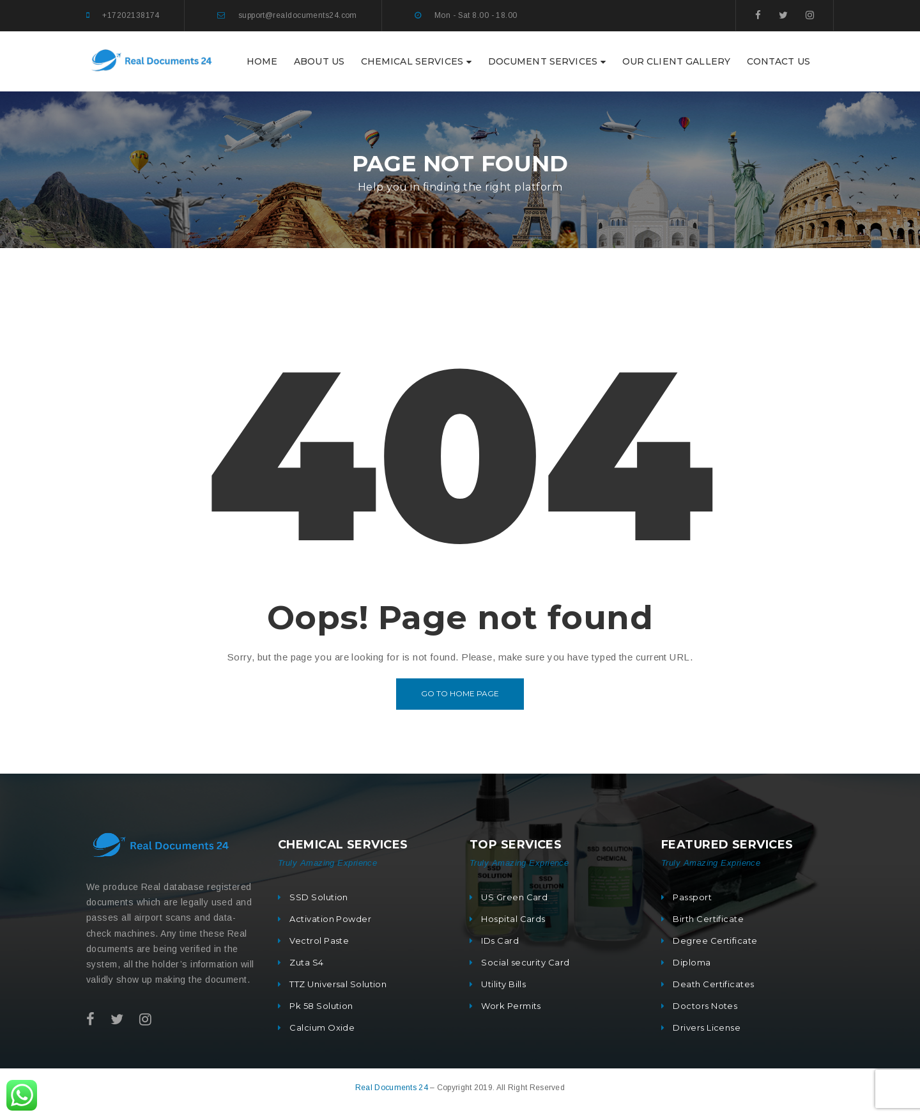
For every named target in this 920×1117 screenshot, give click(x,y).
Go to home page (460, 693)
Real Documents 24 (392, 1087)
